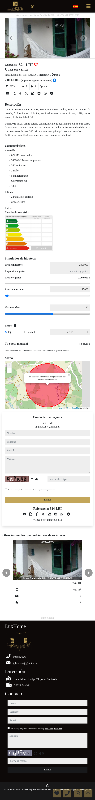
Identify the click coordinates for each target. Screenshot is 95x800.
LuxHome (16, 789)
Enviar (47, 499)
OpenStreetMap (73, 408)
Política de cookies (50, 789)
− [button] (9, 370)
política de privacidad (47, 490)
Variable (31, 332)
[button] (6, 573)
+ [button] (9, 365)
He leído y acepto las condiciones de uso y (31, 490)
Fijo (10, 332)
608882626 (41, 426)
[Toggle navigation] (88, 6)
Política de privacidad (31, 789)
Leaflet (61, 408)
